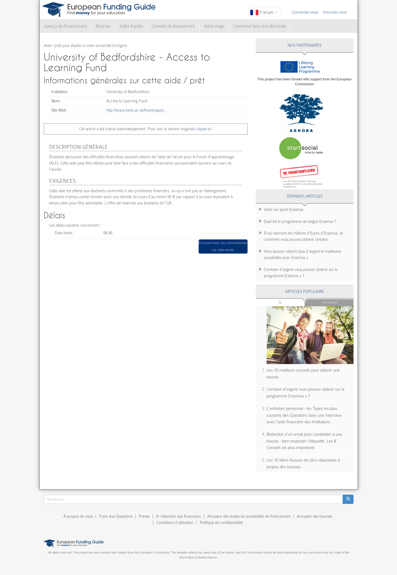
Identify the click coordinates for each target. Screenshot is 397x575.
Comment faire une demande (259, 26)
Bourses (103, 26)
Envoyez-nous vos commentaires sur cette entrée (223, 246)
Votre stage (214, 26)
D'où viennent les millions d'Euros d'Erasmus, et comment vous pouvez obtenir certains (303, 236)
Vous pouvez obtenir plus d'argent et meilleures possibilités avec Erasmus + (302, 254)
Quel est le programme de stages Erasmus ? (300, 221)
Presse (144, 516)
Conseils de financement (173, 26)
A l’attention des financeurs (178, 516)
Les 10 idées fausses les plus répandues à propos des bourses (303, 463)
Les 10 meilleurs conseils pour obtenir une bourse (303, 374)
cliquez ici (203, 129)
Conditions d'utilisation (175, 522)
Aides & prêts (131, 26)
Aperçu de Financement (65, 26)
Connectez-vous (305, 12)
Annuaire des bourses (314, 516)
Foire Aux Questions (116, 516)
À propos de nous (78, 516)
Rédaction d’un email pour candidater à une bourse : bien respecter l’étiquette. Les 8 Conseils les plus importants (304, 441)
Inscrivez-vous (335, 12)
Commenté (329, 302)
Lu (289, 302)
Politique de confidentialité (221, 522)
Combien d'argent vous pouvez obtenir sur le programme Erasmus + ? (300, 272)
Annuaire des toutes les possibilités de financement (248, 516)
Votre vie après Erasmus (283, 209)
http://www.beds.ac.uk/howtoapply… (136, 110)
